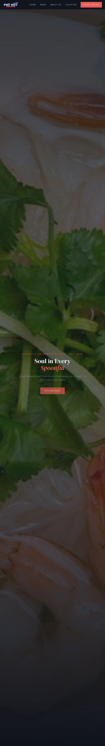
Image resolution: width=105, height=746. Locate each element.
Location (70, 5)
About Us (55, 5)
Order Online (91, 5)
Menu (43, 5)
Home (33, 5)
